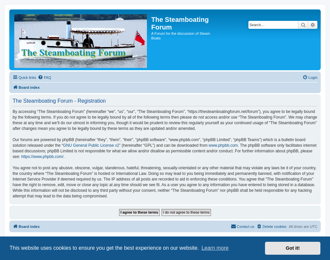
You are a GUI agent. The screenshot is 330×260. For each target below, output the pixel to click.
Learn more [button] (215, 248)
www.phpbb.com (223, 145)
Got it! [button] (293, 248)
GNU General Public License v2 (91, 145)
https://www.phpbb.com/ (42, 156)
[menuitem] (44, 77)
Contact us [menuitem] (242, 226)
